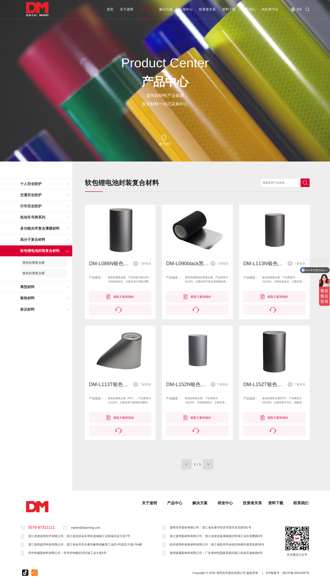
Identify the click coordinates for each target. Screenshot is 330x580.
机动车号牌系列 (32, 217)
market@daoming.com (85, 527)
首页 (110, 9)
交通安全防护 (31, 195)
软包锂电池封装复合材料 (40, 251)
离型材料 (27, 287)
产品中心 (146, 9)
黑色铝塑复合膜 (34, 262)
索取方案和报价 (120, 296)
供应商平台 (270, 9)
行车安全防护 (31, 206)
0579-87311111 (41, 527)
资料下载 (229, 9)
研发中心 (186, 9)
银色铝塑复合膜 (34, 273)
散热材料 (27, 298)
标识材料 (27, 309)
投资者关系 (207, 9)
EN (296, 9)
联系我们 (248, 9)
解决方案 (166, 9)
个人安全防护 (31, 184)
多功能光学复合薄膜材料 (40, 228)
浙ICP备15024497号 (295, 573)
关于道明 (126, 9)
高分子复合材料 (32, 240)
